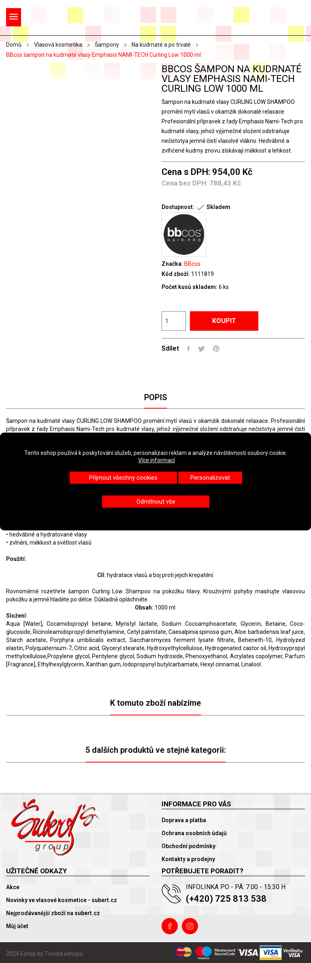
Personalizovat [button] (210, 477)
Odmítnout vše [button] (155, 501)
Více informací (156, 460)
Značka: (172, 264)
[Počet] (174, 321)
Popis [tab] (155, 397)
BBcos (192, 264)
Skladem (218, 207)
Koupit (224, 321)
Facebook (170, 926)
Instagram (190, 926)
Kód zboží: (176, 274)
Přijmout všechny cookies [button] (123, 477)
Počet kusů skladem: (189, 287)
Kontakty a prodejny (188, 859)
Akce (12, 887)
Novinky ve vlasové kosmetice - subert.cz (61, 900)
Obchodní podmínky (188, 846)
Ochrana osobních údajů (194, 833)
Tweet (201, 349)
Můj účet (17, 926)
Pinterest (216, 349)
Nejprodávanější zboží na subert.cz (53, 913)
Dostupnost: (178, 207)
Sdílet (188, 349)
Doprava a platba (184, 820)
